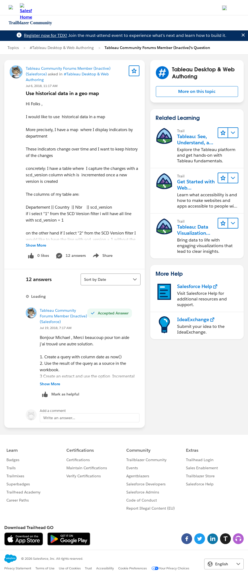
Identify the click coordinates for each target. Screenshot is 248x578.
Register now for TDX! (45, 35)
